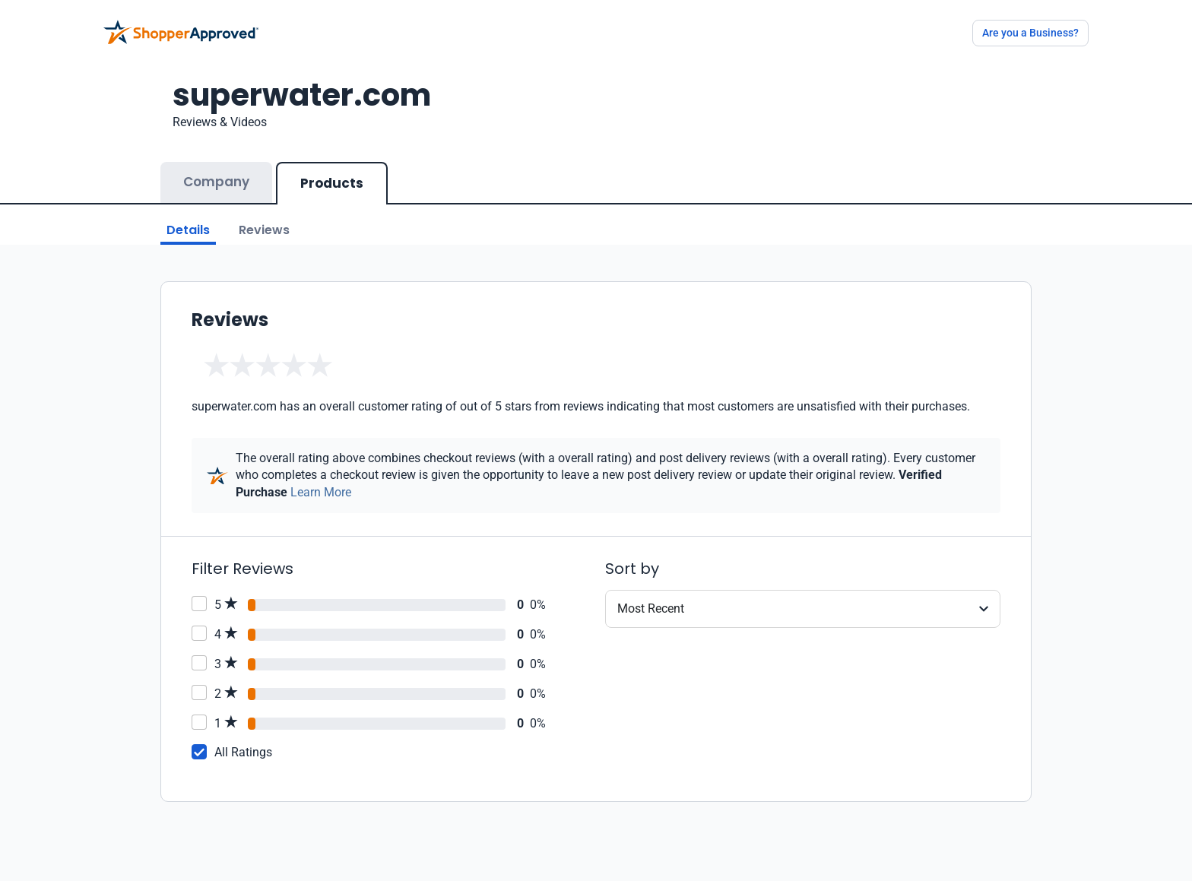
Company (216, 182)
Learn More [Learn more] (320, 492)
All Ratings (243, 752)
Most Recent (650, 608)
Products (331, 183)
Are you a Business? (1030, 33)
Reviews (264, 230)
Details (188, 230)
